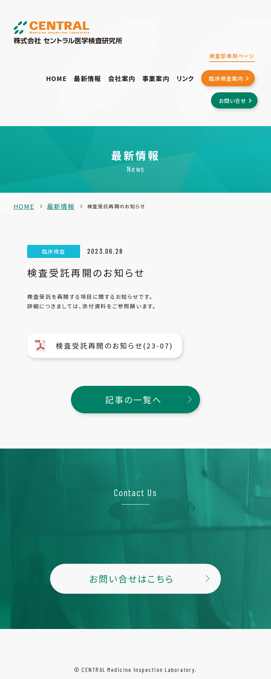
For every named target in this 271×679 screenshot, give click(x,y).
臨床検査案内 (226, 78)
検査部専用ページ (232, 56)
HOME (56, 78)
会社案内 (121, 78)
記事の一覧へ (135, 378)
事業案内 (155, 78)
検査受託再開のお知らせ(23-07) (92, 338)
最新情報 (87, 78)
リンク (185, 78)
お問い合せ (232, 100)
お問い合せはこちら (131, 551)
